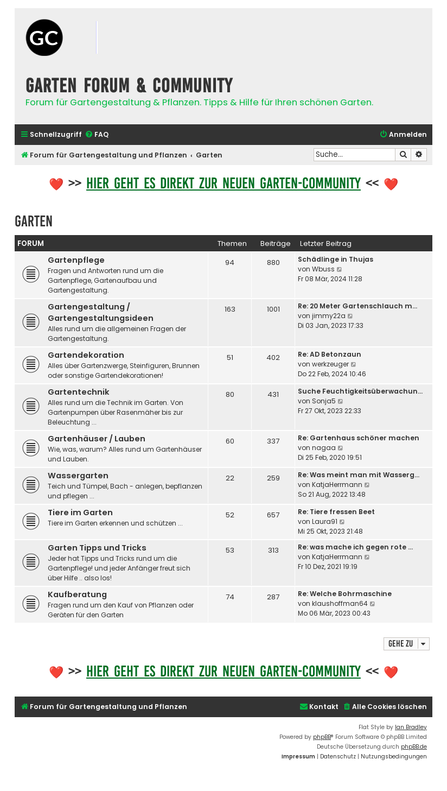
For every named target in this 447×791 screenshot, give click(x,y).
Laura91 (324, 521)
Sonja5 (324, 401)
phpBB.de (414, 747)
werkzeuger (330, 364)
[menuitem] (96, 135)
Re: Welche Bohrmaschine (345, 593)
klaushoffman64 (340, 603)
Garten (34, 221)
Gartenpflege (76, 260)
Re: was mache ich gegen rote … (355, 547)
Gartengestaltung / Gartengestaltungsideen (101, 312)
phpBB (322, 737)
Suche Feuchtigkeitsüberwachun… (360, 391)
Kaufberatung (77, 594)
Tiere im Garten (80, 512)
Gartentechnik (79, 392)
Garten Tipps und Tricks (97, 547)
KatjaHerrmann (337, 484)
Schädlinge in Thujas (335, 259)
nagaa (324, 447)
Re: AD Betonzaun (329, 354)
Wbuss (323, 269)
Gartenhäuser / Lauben (96, 438)
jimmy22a (329, 315)
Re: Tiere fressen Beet (336, 511)
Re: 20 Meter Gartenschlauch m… (357, 306)
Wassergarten (78, 475)
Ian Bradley (411, 727)
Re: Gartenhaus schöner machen (358, 437)
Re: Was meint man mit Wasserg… (358, 474)
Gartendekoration (86, 355)
